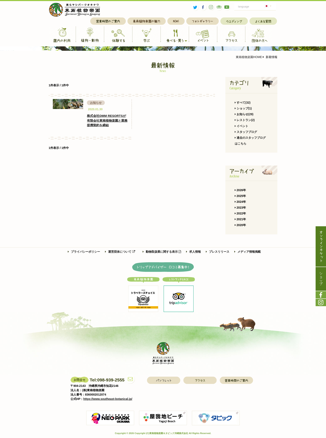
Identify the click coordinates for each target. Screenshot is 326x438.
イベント (241, 126)
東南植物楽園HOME (249, 57)
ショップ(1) (243, 108)
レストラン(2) (245, 120)
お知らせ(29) (244, 114)
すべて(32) (243, 102)
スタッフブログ (246, 132)
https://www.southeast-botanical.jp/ (107, 399)
